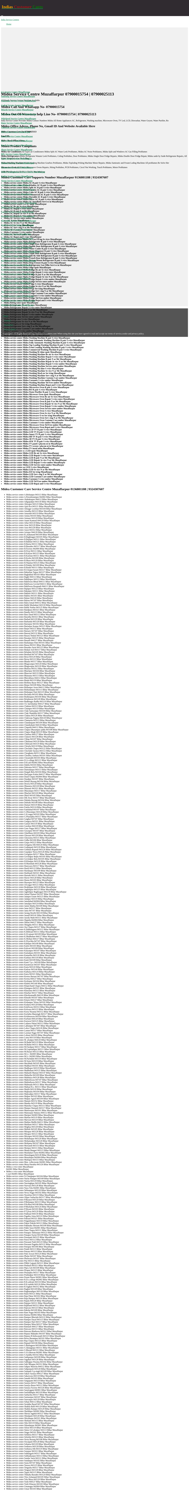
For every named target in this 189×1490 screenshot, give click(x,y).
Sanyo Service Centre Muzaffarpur (16, 198)
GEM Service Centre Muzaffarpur (16, 158)
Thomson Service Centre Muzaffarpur (18, 301)
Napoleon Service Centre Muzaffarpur (18, 243)
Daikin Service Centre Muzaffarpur (17, 176)
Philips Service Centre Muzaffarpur (17, 238)
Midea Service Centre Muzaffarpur (17, 207)
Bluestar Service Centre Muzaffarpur (17, 190)
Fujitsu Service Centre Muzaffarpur (17, 287)
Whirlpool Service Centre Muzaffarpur (18, 119)
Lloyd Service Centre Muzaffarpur (16, 247)
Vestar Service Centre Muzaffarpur (17, 181)
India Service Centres (10, 20)
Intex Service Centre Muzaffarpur (16, 283)
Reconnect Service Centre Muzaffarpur (18, 261)
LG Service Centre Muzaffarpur (15, 92)
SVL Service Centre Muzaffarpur (16, 278)
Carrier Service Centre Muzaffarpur (17, 212)
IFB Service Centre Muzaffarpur (15, 132)
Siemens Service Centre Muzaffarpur (17, 163)
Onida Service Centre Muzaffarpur (17, 229)
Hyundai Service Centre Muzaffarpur (18, 216)
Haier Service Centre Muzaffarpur (16, 123)
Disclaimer (8, 325)
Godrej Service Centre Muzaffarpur (17, 105)
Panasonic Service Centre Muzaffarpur (18, 101)
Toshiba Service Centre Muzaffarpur (17, 225)
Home (8, 24)
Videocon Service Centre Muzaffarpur (18, 127)
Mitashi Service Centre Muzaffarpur (17, 305)
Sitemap (7, 320)
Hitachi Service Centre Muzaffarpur (17, 110)
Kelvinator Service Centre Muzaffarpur (19, 114)
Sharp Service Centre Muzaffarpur (16, 150)
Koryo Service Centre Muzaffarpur (17, 141)
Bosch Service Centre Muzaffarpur (16, 145)
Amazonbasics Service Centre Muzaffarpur (20, 252)
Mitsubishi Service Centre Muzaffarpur (18, 203)
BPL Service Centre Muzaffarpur (16, 154)
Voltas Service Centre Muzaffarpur (16, 194)
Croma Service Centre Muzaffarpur (17, 167)
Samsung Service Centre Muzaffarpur (18, 96)
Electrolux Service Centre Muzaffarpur (18, 221)
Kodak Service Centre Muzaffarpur (17, 269)
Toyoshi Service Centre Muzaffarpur (17, 296)
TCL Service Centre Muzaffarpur (16, 234)
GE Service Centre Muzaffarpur (15, 185)
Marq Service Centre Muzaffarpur (16, 265)
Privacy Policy (10, 329)
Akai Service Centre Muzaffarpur (16, 292)
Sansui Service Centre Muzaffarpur (17, 136)
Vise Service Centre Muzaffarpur (16, 256)
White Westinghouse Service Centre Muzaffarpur (23, 172)
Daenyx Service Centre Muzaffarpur (17, 274)
